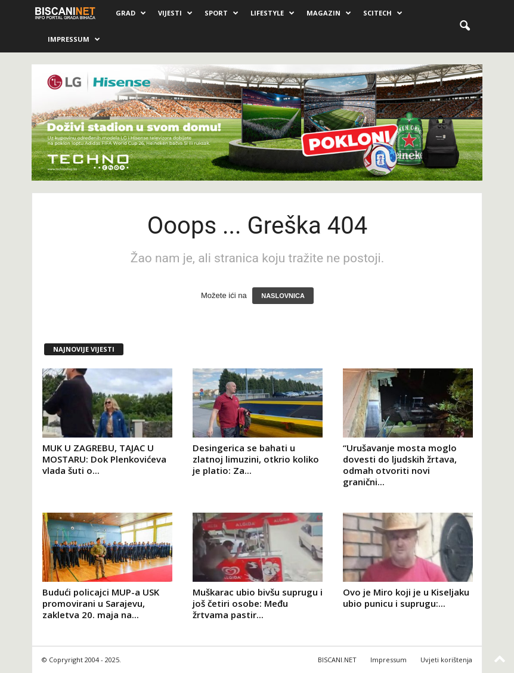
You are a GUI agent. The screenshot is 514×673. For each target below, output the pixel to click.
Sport (222, 13)
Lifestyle (272, 13)
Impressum (74, 39)
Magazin (328, 13)
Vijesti (175, 13)
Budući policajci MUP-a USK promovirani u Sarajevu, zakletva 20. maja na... (100, 603)
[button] (464, 26)
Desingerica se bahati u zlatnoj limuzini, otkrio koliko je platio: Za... (256, 459)
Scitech (382, 13)
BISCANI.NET (337, 659)
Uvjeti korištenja (446, 659)
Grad (131, 13)
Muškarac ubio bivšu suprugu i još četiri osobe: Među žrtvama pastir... (258, 603)
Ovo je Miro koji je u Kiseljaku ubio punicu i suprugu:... (406, 597)
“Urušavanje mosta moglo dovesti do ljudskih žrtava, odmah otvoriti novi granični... (400, 465)
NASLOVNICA (283, 295)
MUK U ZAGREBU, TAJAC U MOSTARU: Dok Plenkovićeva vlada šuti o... (104, 459)
